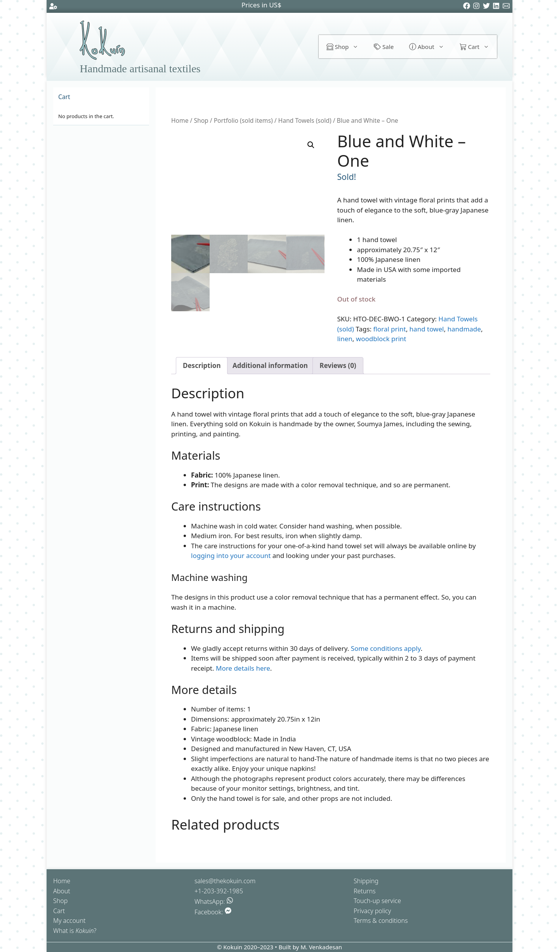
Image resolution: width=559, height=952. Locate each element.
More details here (243, 668)
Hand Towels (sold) (305, 120)
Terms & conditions (381, 920)
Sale (384, 47)
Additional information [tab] (270, 365)
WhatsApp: (213, 901)
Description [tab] (201, 365)
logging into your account (231, 555)
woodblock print (381, 338)
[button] (311, 145)
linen (344, 338)
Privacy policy (372, 911)
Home (179, 120)
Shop (346, 46)
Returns (365, 891)
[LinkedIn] (497, 6)
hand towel (427, 328)
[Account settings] (53, 7)
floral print (389, 328)
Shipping (366, 881)
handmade (464, 328)
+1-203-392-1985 (218, 891)
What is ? (74, 930)
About (430, 46)
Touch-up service (377, 900)
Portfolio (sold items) (243, 120)
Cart (478, 46)
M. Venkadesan (321, 947)
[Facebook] (468, 6)
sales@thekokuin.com (224, 881)
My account (69, 920)
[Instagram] (478, 6)
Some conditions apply (386, 648)
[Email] (507, 6)
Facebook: (212, 912)
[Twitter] (488, 6)
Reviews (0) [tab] (337, 365)
